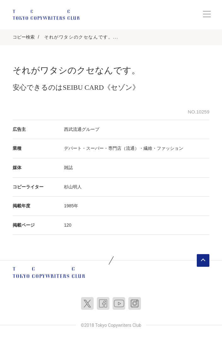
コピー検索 (24, 37)
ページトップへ (203, 260)
